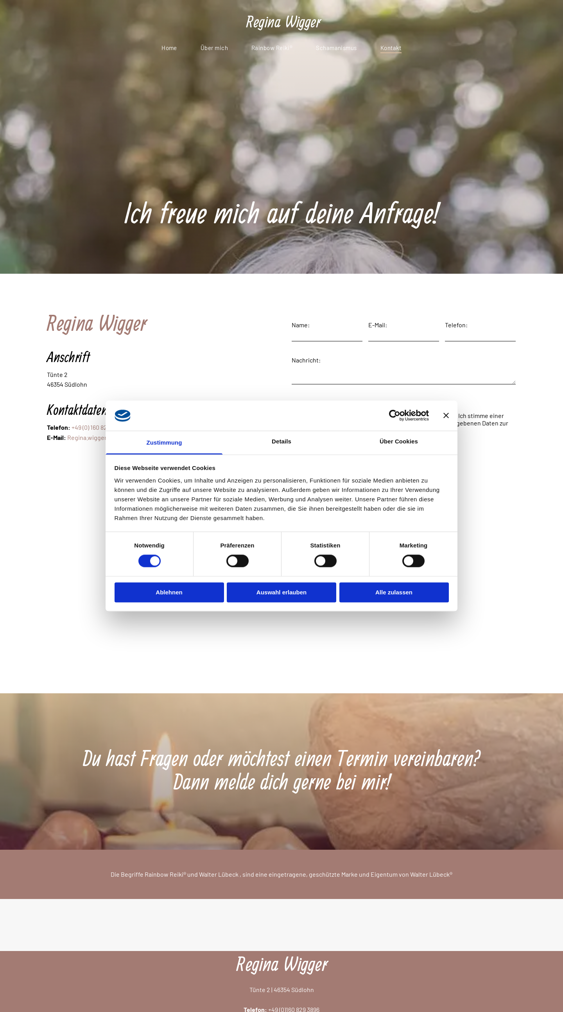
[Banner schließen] (446, 415)
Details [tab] (281, 441)
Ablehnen (169, 592)
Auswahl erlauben (281, 592)
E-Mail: (377, 324)
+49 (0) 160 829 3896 (98, 427)
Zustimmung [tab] (164, 442)
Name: (301, 324)
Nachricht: (306, 360)
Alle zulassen (393, 592)
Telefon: (456, 324)
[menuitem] (169, 47)
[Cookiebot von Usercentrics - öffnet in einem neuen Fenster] (394, 416)
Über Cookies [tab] (399, 441)
